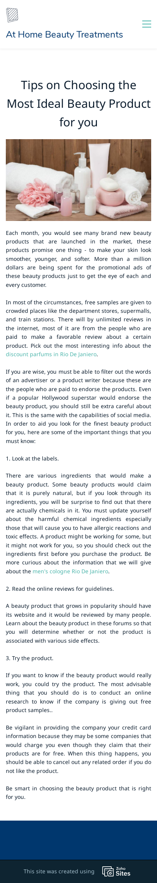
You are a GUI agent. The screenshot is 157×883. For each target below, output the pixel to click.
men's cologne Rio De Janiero (70, 571)
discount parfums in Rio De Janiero (51, 354)
